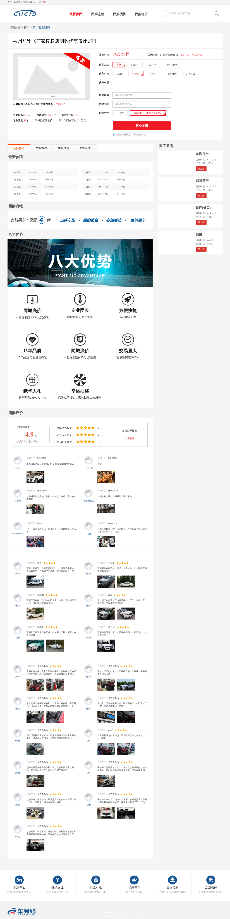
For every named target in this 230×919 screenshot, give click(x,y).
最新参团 (75, 14)
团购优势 (119, 14)
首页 (27, 27)
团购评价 (141, 14)
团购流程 (97, 14)
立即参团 (129, 438)
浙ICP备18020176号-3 (134, 912)
